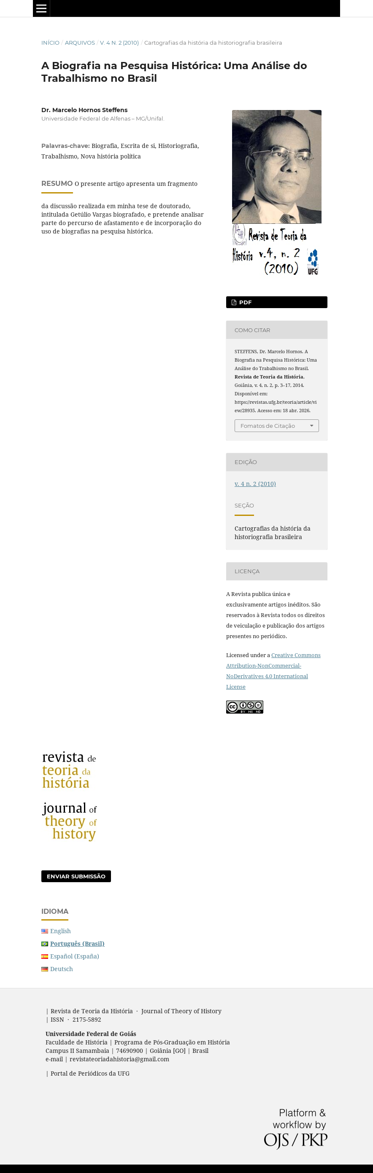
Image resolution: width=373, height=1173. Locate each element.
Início (50, 42)
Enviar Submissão (76, 876)
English (60, 931)
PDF (244, 302)
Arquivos (80, 42)
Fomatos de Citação (268, 425)
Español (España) (74, 956)
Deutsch (61, 969)
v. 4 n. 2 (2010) (119, 42)
